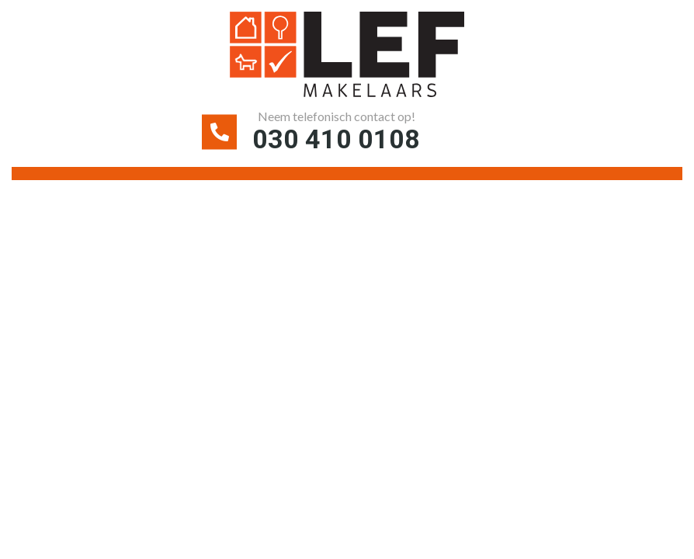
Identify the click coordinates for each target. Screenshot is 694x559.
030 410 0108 (336, 139)
